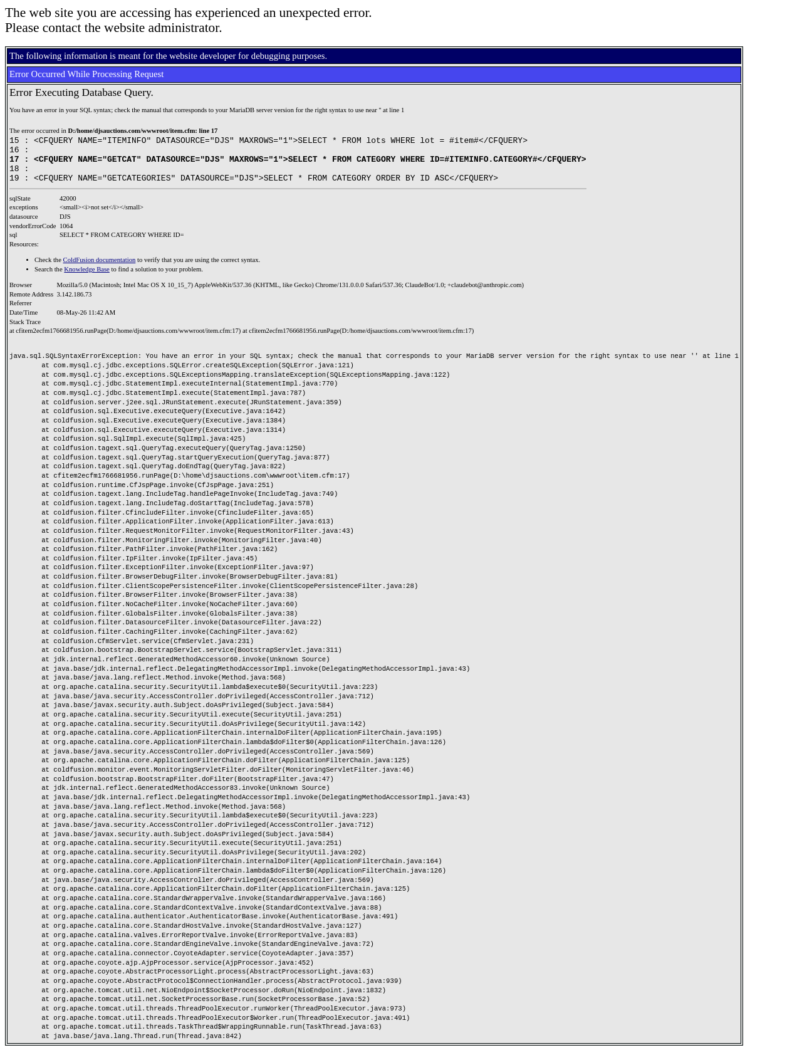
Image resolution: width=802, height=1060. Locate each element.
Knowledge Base (87, 278)
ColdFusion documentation (99, 269)
